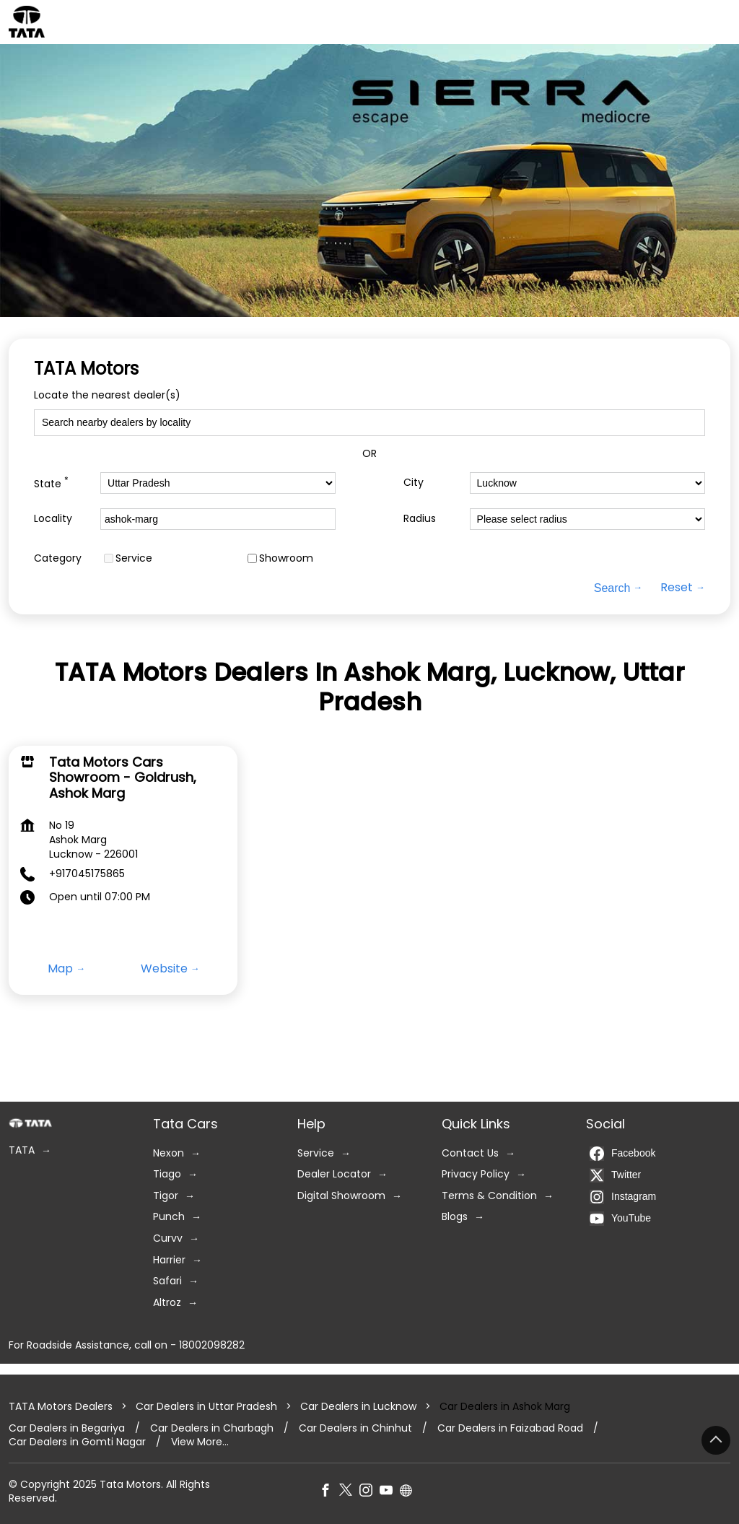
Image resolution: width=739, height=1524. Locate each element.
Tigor (165, 1196)
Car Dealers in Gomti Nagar (77, 1442)
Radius (419, 519)
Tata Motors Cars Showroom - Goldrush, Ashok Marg (122, 776)
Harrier (169, 1260)
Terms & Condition (489, 1196)
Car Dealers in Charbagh (212, 1428)
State (51, 482)
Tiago (167, 1174)
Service (133, 558)
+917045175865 (87, 873)
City (413, 482)
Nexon (168, 1153)
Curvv (168, 1238)
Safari (167, 1281)
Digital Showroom (341, 1196)
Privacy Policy (476, 1174)
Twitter (615, 1175)
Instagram (623, 1197)
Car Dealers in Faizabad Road (510, 1428)
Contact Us (470, 1153)
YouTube (620, 1218)
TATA (22, 1150)
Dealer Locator (334, 1174)
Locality (53, 519)
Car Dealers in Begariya (67, 1428)
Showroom (286, 558)
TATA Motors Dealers (62, 1406)
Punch (169, 1217)
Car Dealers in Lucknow (358, 1406)
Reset (676, 588)
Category (58, 558)
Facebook (622, 1153)
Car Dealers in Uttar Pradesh (206, 1406)
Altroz (167, 1303)
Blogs (455, 1217)
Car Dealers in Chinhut (355, 1428)
